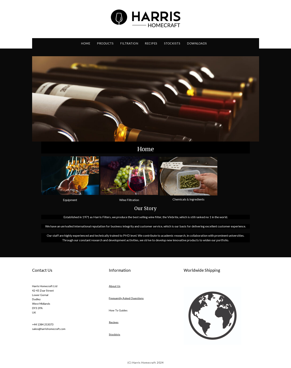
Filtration (129, 43)
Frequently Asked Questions (126, 298)
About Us (114, 286)
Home (85, 43)
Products (105, 43)
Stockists (172, 43)
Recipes (151, 43)
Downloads (197, 43)
